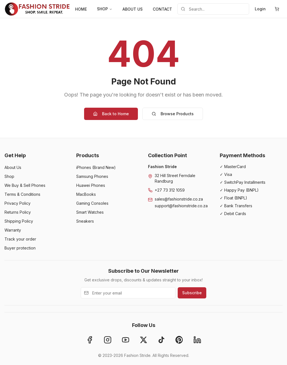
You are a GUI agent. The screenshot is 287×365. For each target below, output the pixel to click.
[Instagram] (107, 340)
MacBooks (86, 194)
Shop (9, 176)
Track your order (20, 239)
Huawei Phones (90, 185)
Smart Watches (90, 212)
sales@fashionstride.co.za (179, 199)
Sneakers (85, 221)
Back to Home (111, 113)
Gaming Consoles (92, 203)
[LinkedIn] (197, 340)
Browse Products (173, 113)
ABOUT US (132, 9)
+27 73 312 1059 (170, 190)
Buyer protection (20, 248)
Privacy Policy (17, 203)
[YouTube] (125, 340)
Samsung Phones (92, 176)
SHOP (104, 8)
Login (260, 8)
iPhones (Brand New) (96, 167)
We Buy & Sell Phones (24, 185)
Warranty (12, 230)
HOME (81, 9)
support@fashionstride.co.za (181, 205)
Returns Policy (17, 212)
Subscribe (192, 292)
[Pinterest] (179, 340)
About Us (12, 167)
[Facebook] (90, 340)
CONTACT (162, 9)
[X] (143, 340)
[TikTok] (161, 340)
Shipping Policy (18, 221)
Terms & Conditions (22, 194)
